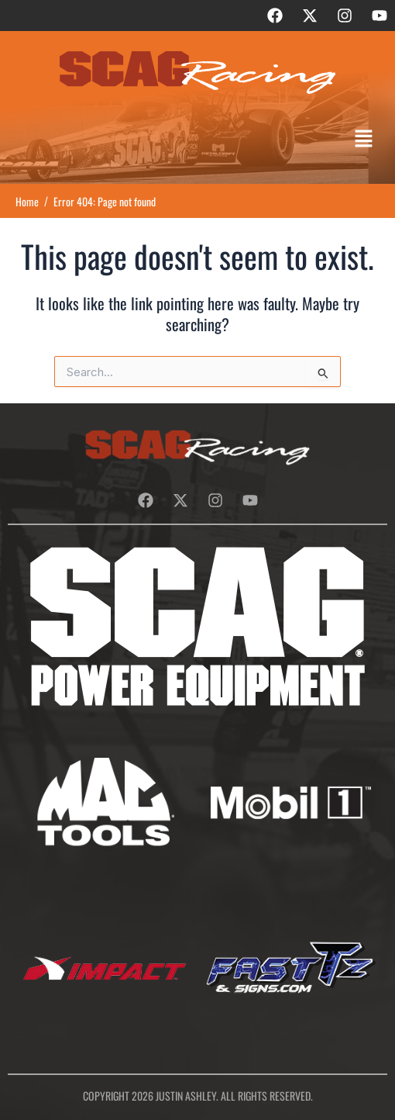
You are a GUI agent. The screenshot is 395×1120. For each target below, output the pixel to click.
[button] (364, 139)
